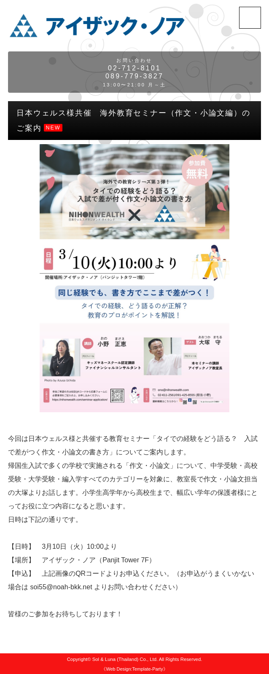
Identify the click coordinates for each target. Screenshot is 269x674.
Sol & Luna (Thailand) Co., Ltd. (125, 659)
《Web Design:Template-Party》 (134, 668)
